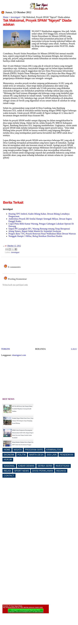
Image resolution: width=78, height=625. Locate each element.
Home (5, 17)
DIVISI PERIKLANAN (42, 471)
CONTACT (9, 475)
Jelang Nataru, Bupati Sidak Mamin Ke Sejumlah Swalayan (34, 231)
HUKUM (8, 459)
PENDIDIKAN (66, 455)
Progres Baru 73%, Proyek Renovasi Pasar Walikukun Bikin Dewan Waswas (42, 233)
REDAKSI (61, 471)
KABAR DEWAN (26, 466)
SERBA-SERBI (45, 466)
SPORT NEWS (21, 471)
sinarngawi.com (19, 355)
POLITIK (21, 455)
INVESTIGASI (62, 466)
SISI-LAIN (51, 455)
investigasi (15, 17)
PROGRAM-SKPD (34, 450)
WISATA (18, 450)
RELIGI (7, 471)
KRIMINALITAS (53, 450)
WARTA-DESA (36, 455)
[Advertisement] (26, 180)
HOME (7, 450)
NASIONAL (9, 466)
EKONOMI (9, 455)
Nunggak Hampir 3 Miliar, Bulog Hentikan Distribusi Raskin (35, 236)
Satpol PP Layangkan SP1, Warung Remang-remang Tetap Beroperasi (39, 229)
